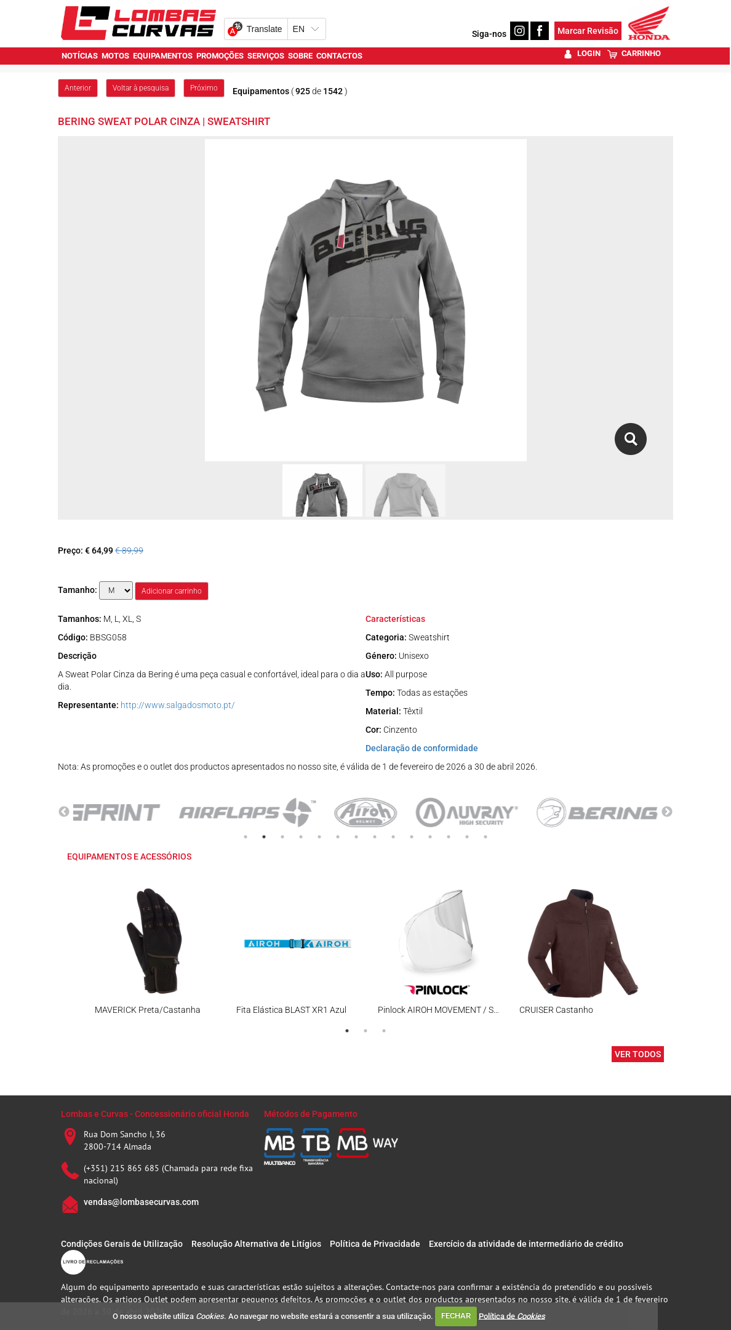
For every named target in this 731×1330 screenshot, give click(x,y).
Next (667, 812)
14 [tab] (485, 837)
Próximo (204, 88)
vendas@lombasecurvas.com (141, 1202)
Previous (64, 812)
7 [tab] (356, 837)
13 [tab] (467, 837)
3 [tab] (282, 837)
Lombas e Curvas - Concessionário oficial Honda (155, 1114)
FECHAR (456, 1315)
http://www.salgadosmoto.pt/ (178, 705)
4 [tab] (301, 837)
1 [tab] (245, 837)
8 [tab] (375, 837)
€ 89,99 (129, 550)
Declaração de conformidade (421, 748)
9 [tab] (393, 837)
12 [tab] (448, 837)
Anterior (78, 88)
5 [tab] (319, 837)
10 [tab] (411, 837)
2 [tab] (264, 837)
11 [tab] (430, 837)
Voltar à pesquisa (141, 88)
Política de (512, 1315)
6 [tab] (338, 837)
